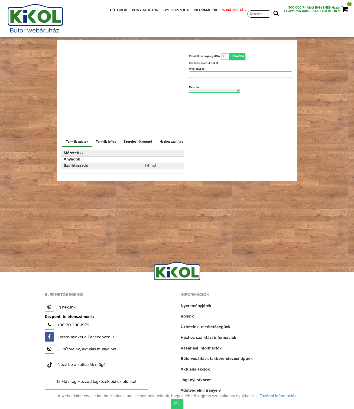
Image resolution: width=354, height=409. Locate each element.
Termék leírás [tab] (106, 141)
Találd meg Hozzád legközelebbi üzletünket (96, 382)
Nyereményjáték (196, 306)
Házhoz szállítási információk (208, 338)
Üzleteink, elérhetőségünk (206, 327)
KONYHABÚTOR (145, 10)
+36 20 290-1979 (69, 322)
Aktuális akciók (195, 369)
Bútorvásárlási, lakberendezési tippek (217, 359)
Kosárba (237, 56)
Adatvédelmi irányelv (201, 390)
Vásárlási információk (201, 348)
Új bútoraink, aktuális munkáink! (80, 349)
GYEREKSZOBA (176, 10)
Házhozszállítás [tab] (171, 141)
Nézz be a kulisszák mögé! (76, 365)
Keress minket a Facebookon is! (80, 337)
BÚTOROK (118, 10)
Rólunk (187, 316)
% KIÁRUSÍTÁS (234, 10)
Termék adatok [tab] (77, 141)
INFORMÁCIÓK (205, 10)
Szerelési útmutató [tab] (138, 141)
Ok (177, 404)
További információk (278, 396)
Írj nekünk (60, 307)
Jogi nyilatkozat (196, 380)
